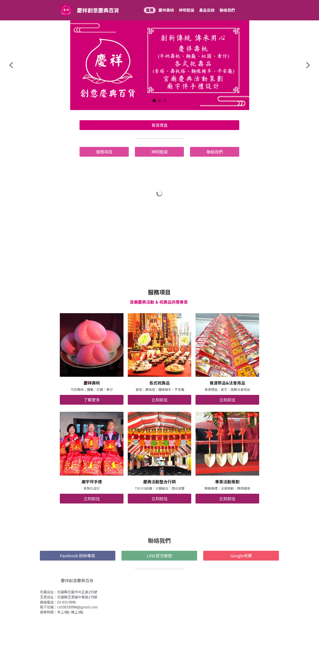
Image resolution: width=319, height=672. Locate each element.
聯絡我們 (214, 152)
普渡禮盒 (159, 125)
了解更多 (92, 400)
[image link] (66, 10)
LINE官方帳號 (159, 556)
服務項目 (104, 152)
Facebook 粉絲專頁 (77, 556)
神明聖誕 (159, 152)
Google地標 (241, 556)
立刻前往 (159, 400)
